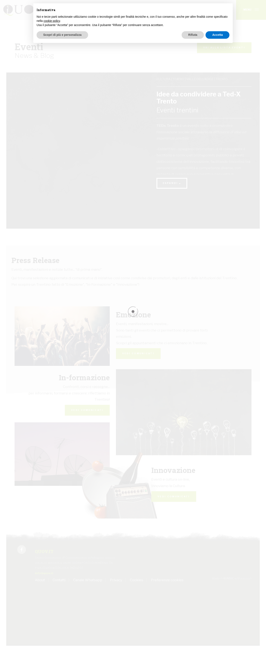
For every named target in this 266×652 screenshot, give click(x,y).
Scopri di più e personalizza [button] (62, 34)
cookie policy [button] (51, 20)
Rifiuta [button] (192, 34)
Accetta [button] (217, 34)
